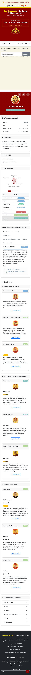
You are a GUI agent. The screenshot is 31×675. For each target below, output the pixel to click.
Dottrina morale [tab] (8, 232)
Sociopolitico (7, 610)
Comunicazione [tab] (7, 243)
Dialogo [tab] (24, 239)
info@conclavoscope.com (17, 647)
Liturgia (6, 606)
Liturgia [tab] (17, 232)
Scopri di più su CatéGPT (15, 666)
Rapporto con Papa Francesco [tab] (11, 239)
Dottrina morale (8, 602)
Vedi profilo (15, 310)
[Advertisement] (15, 73)
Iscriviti (26, 54)
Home (4, 43)
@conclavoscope (15, 649)
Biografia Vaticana (8, 159)
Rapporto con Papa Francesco (12, 614)
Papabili (20, 43)
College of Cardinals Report (10, 162)
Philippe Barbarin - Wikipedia (13, 269)
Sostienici (12, 43)
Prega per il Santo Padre (15, 25)
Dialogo (6, 618)
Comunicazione (8, 622)
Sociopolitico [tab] (7, 235)
